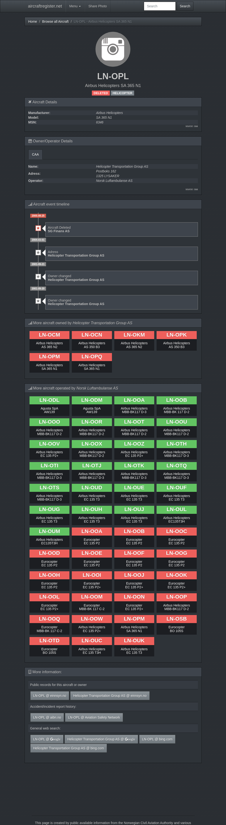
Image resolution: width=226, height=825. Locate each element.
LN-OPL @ (46, 739)
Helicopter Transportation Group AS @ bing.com (68, 748)
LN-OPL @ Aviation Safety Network (94, 717)
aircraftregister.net (45, 6)
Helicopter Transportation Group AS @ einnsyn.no (110, 696)
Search (185, 6)
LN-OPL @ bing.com (157, 739)
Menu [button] (75, 6)
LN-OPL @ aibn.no (47, 717)
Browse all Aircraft (55, 21)
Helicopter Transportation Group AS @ (101, 739)
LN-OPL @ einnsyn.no (49, 696)
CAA (35, 154)
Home (32, 21)
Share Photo (97, 6)
